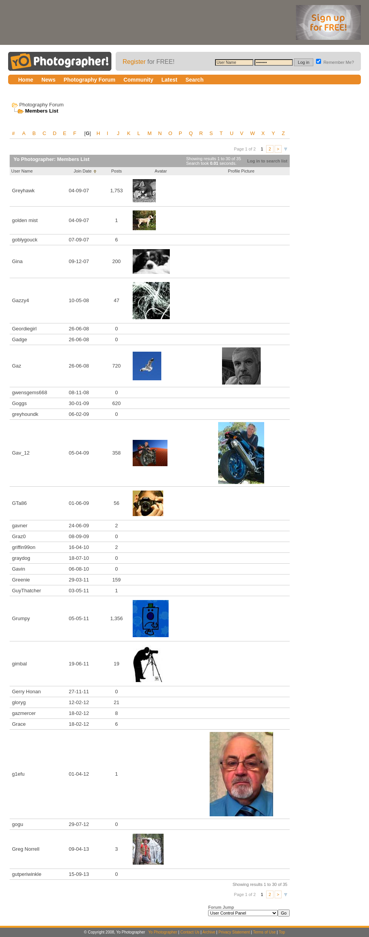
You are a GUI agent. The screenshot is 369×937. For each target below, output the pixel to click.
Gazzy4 (20, 300)
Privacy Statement (234, 932)
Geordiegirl (24, 329)
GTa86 (19, 503)
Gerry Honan (26, 691)
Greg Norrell (25, 849)
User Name (22, 171)
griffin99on (23, 547)
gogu (17, 824)
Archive (208, 932)
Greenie (21, 580)
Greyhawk (23, 190)
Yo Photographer (162, 932)
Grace (19, 724)
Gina (17, 261)
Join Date (82, 171)
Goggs (19, 403)
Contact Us (189, 932)
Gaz (16, 366)
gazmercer (24, 713)
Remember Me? (335, 62)
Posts (116, 171)
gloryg (19, 702)
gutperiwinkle (26, 874)
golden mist (25, 220)
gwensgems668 (29, 392)
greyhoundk (25, 414)
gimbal (19, 664)
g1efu (18, 774)
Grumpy (21, 618)
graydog (21, 558)
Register (134, 61)
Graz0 (19, 536)
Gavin (18, 569)
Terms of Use (264, 932)
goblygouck (25, 240)
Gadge (19, 339)
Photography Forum (41, 105)
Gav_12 (21, 453)
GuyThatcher (26, 590)
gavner (19, 525)
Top (282, 932)
